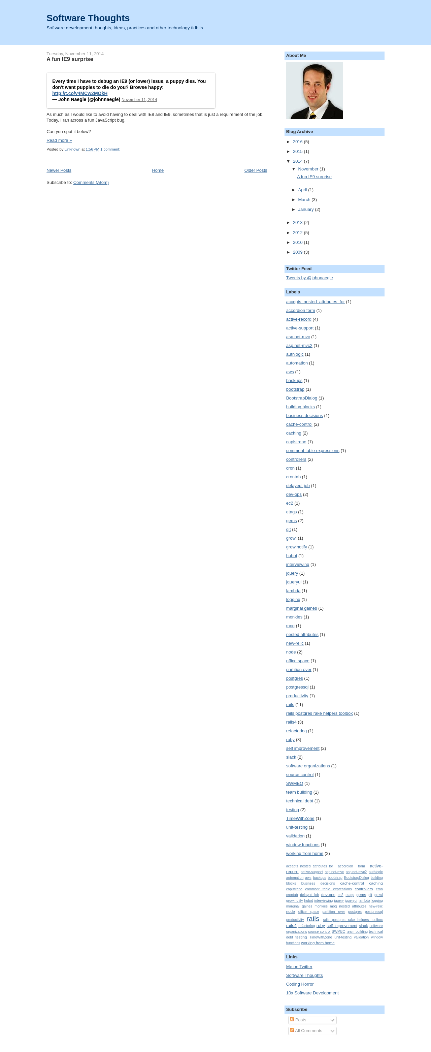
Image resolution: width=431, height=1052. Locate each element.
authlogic (295, 354)
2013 (298, 222)
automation (297, 362)
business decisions (304, 415)
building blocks (300, 406)
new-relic (295, 643)
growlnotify (296, 546)
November (309, 168)
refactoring (296, 730)
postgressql (297, 687)
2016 (298, 141)
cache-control (299, 424)
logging (293, 599)
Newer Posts (58, 170)
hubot (291, 555)
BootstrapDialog (302, 398)
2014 (298, 161)
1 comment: (110, 149)
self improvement (303, 748)
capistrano (296, 441)
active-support (300, 327)
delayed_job (298, 485)
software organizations (308, 765)
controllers (296, 459)
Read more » (59, 140)
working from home (305, 853)
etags (291, 511)
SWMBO (294, 783)
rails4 (291, 722)
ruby (290, 739)
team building (299, 792)
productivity (297, 695)
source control (300, 774)
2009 (298, 252)
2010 (298, 242)
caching (293, 433)
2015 (298, 151)
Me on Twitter (299, 966)
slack (291, 757)
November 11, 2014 (139, 99)
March (305, 199)
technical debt (299, 800)
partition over (298, 669)
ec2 (289, 503)
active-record (298, 319)
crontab (293, 476)
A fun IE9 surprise (69, 59)
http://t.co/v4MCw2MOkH (79, 93)
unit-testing (297, 827)
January (306, 209)
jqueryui (294, 581)
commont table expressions (312, 450)
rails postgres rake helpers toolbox (319, 713)
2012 (298, 232)
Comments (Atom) (91, 182)
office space (297, 660)
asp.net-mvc (298, 336)
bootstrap (295, 389)
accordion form (300, 310)
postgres (294, 678)
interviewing (297, 564)
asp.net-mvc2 (299, 345)
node (291, 652)
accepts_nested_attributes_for (315, 301)
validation (295, 835)
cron (290, 468)
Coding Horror (300, 984)
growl (291, 538)
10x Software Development (312, 992)
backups (294, 380)
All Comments (306, 1030)
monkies (294, 616)
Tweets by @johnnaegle (309, 277)
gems (291, 520)
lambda (293, 590)
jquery (292, 573)
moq (290, 625)
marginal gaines (301, 608)
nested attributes (302, 634)
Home (158, 170)
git (288, 529)
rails (290, 704)
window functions (303, 844)
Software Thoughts (88, 18)
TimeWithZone (300, 818)
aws (290, 371)
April (303, 189)
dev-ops (294, 494)
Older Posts (255, 170)
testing (292, 809)
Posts (298, 1019)
